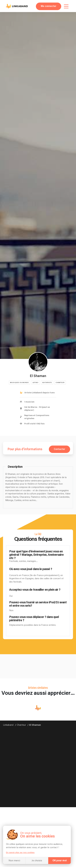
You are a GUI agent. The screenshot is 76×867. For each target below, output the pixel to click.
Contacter (59, 449)
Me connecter (48, 6)
